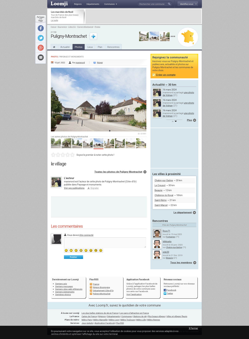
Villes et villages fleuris (177, 316)
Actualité (65, 47)
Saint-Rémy (161, 200)
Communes (126, 316)
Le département (183, 212)
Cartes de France (89, 316)
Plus (189, 120)
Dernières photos (63, 294)
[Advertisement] (143, 16)
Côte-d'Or (72, 27)
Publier (73, 257)
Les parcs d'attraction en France (134, 313)
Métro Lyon (114, 320)
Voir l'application (134, 294)
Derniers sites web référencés (68, 289)
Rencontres (113, 47)
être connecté (86, 235)
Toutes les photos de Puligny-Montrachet (118, 171)
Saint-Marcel (161, 205)
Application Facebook (105, 323)
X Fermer (193, 328)
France (53, 27)
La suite (54, 20)
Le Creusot (160, 185)
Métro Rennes (153, 320)
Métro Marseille (100, 320)
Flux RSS (93, 279)
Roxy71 (166, 231)
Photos (97, 27)
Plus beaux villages (156, 316)
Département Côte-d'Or (103, 290)
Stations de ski (140, 316)
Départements (113, 316)
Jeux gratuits (87, 323)
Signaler (95, 188)
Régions (102, 316)
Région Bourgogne (101, 287)
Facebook (171, 290)
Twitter (170, 293)
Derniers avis (61, 284)
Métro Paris (87, 320)
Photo (54, 57)
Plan (100, 47)
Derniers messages (64, 286)
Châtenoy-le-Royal (164, 195)
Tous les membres (181, 262)
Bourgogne (62, 27)
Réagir (100, 62)
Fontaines (170, 237)
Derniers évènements (64, 292)
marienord (80, 62)
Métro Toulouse (128, 320)
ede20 (166, 252)
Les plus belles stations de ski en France (100, 313)
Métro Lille (141, 320)
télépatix (167, 241)
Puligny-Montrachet (85, 27)
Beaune (158, 190)
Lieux (90, 47)
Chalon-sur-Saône (164, 180)
